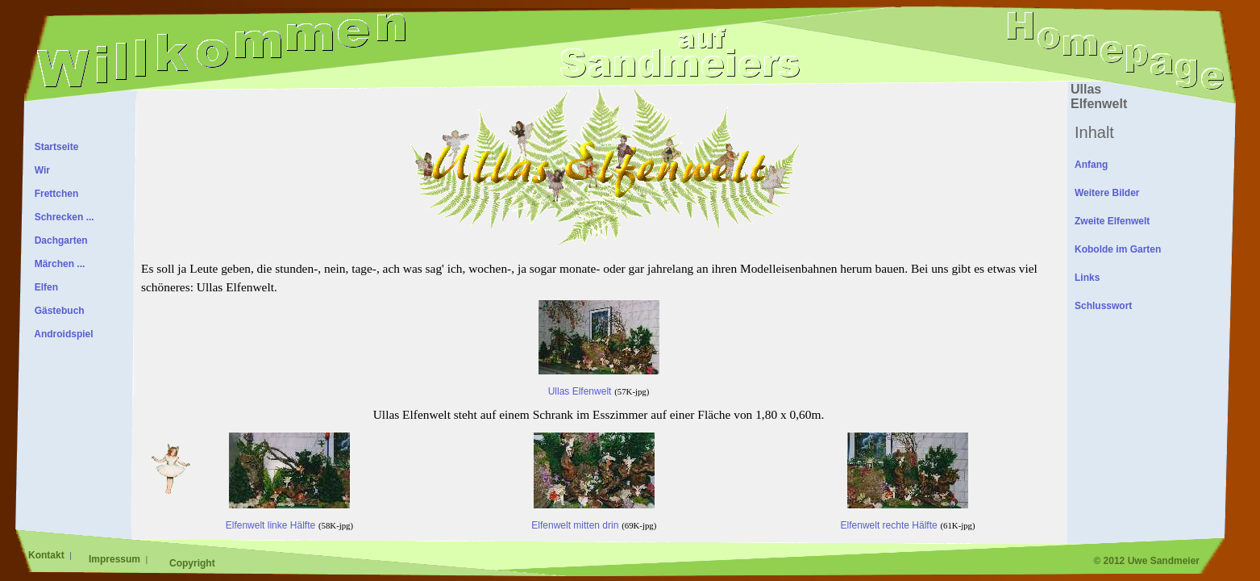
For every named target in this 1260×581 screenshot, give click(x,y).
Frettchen (53, 193)
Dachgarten (58, 240)
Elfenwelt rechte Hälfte (905, 511)
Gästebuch (57, 310)
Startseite (53, 147)
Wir (39, 170)
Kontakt (47, 555)
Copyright (192, 563)
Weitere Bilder (1107, 193)
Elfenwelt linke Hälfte (288, 511)
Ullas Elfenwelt (599, 377)
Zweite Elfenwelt (1112, 221)
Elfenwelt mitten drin (592, 511)
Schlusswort (1103, 305)
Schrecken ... (61, 217)
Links (1087, 277)
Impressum (116, 559)
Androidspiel (61, 334)
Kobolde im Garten (1118, 249)
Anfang (1091, 164)
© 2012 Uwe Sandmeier (1146, 560)
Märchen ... (57, 264)
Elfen (43, 287)
